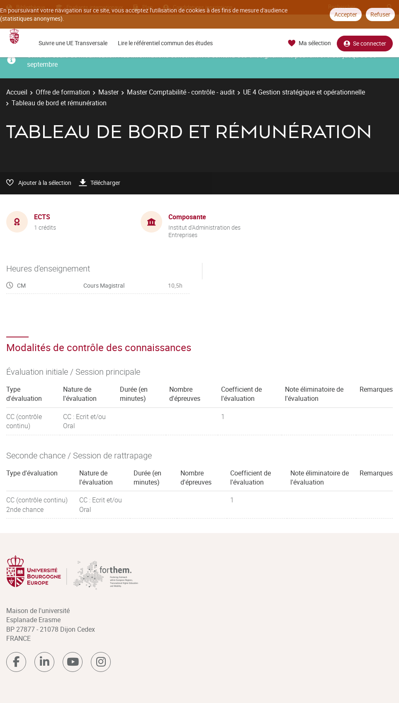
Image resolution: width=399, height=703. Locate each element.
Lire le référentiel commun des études (165, 43)
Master (108, 92)
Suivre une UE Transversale (73, 43)
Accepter (345, 14)
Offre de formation (63, 92)
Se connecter (364, 43)
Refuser (380, 14)
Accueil (16, 92)
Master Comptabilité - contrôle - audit (181, 92)
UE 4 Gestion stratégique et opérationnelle (304, 92)
